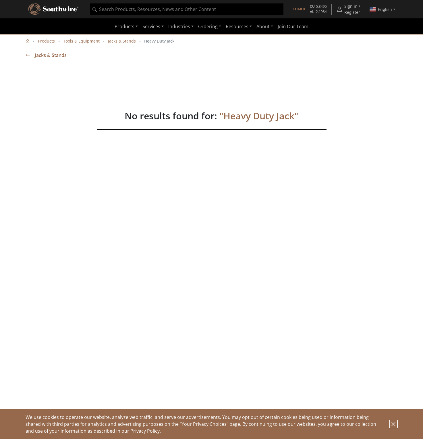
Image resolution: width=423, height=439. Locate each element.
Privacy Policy (145, 431)
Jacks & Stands (122, 41)
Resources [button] (237, 26)
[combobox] (186, 9)
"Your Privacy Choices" (204, 424)
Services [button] (151, 26)
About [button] (263, 26)
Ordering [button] (208, 26)
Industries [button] (179, 26)
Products (46, 41)
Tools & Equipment (81, 41)
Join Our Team (293, 26)
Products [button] (124, 26)
